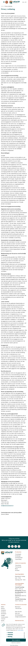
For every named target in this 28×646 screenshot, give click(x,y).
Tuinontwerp (18, 565)
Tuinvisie (3, 618)
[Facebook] (15, 546)
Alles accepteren (16, 640)
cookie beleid (20, 630)
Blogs (16, 568)
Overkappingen (19, 557)
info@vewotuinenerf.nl (7, 505)
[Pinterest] (19, 546)
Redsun (3, 608)
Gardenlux (3, 610)
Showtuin (17, 570)
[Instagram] (12, 546)
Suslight (3, 615)
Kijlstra (2, 606)
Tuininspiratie (18, 567)
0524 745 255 (18, 611)
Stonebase (3, 613)
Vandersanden (4, 617)
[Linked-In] (9, 546)
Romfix (2, 620)
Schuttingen (18, 556)
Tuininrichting (18, 559)
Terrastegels (18, 554)
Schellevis (3, 612)
